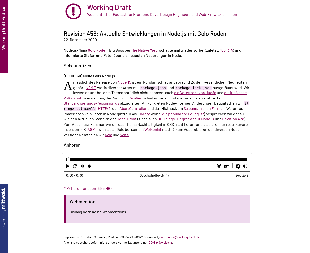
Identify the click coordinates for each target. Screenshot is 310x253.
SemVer (135, 98)
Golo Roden (97, 50)
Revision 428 (233, 119)
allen (207, 109)
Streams (191, 109)
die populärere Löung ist (183, 114)
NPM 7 (91, 88)
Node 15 (124, 82)
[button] (68, 167)
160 (223, 50)
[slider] (68, 159)
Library (143, 114)
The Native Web (144, 50)
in (200, 109)
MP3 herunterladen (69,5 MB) (87, 188)
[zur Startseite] (157, 11)
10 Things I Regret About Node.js (186, 119)
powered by (4, 209)
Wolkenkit (152, 130)
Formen (218, 109)
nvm (108, 135)
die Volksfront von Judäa (195, 93)
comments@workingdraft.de (179, 237)
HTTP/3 (104, 109)
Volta (124, 135)
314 (230, 50)
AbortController (133, 109)
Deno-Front (127, 119)
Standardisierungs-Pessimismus (91, 103)
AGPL (92, 130)
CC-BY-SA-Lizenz (160, 242)
